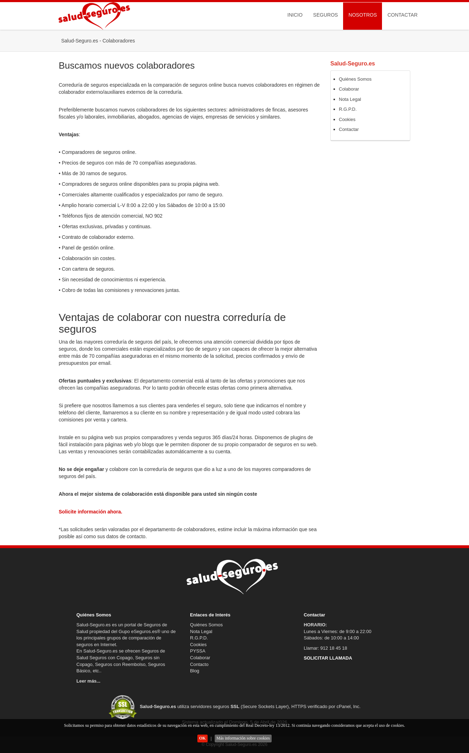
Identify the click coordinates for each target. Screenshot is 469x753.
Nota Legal (350, 99)
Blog (194, 670)
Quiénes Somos (355, 79)
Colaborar (349, 89)
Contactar (402, 15)
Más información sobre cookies (243, 738)
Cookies (347, 119)
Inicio (295, 15)
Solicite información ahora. (90, 512)
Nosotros (362, 15)
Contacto (199, 664)
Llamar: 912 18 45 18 (325, 648)
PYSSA (197, 651)
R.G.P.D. (348, 109)
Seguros (325, 15)
